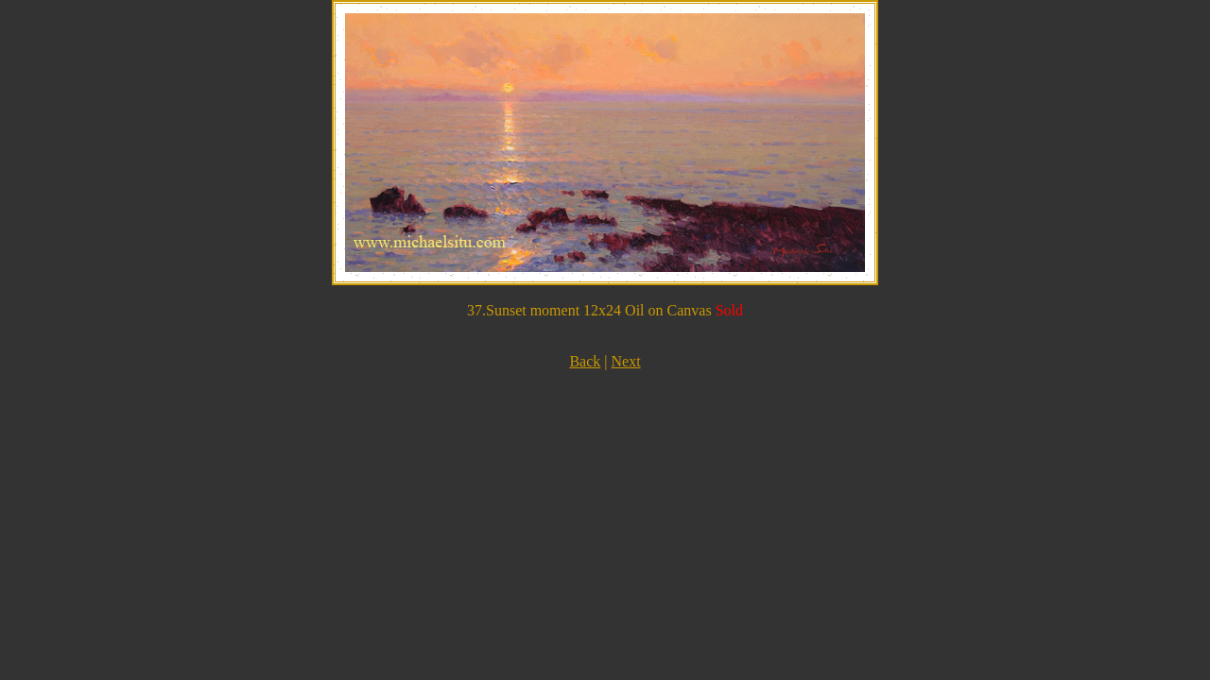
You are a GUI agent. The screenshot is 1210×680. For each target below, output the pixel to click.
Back (584, 361)
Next (625, 361)
